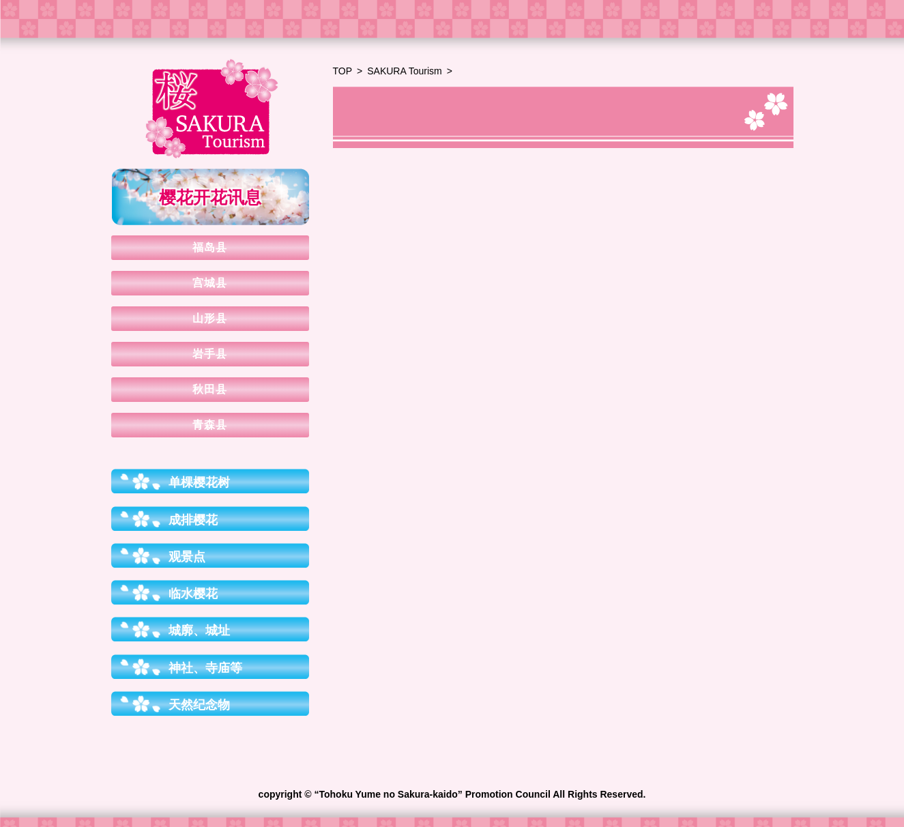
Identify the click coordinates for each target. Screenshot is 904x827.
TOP (343, 71)
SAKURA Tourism (404, 71)
